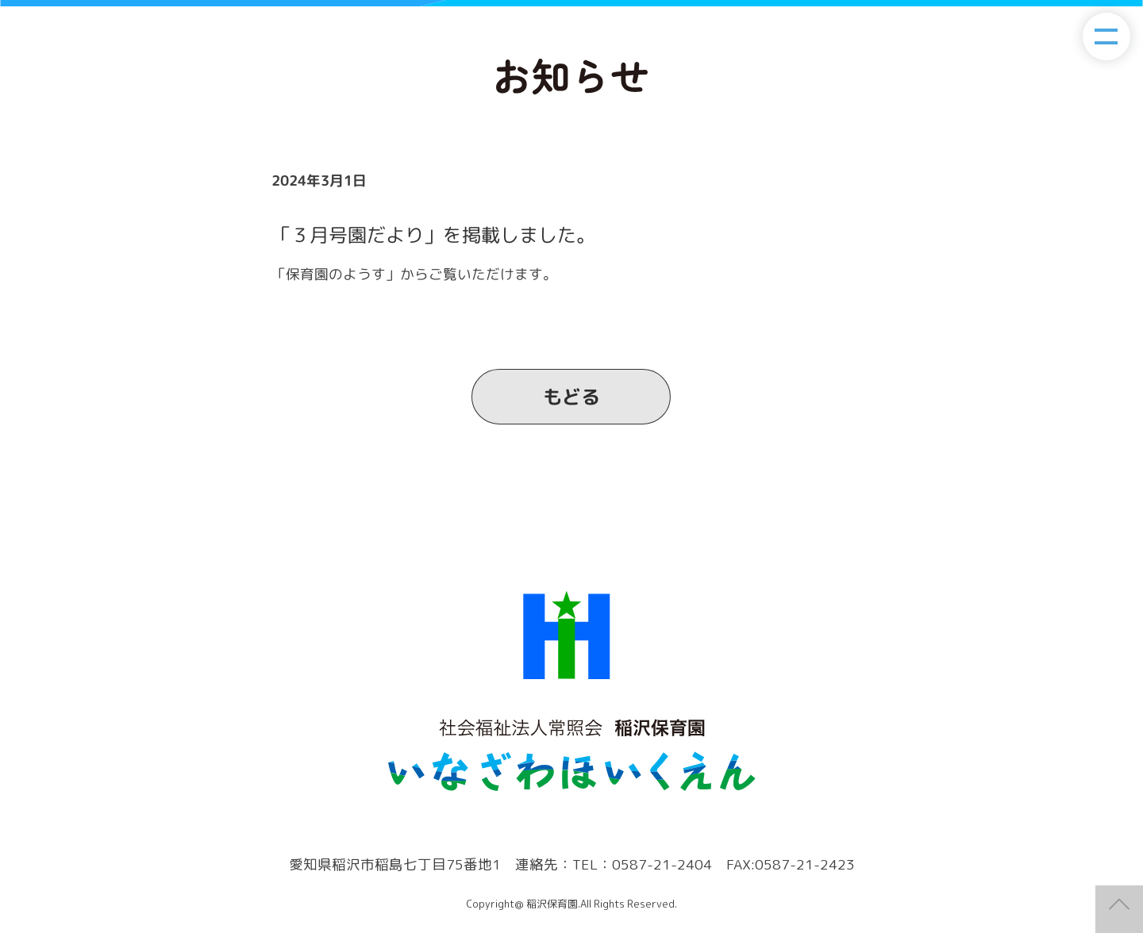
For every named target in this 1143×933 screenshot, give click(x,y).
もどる (571, 396)
